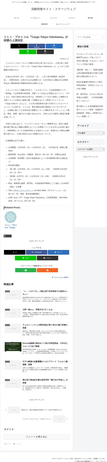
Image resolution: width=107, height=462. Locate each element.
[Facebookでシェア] (25, 46)
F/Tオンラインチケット (24, 185)
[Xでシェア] (14, 46)
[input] (90, 37)
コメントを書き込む (36, 434)
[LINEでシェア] (47, 46)
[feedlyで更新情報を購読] (34, 264)
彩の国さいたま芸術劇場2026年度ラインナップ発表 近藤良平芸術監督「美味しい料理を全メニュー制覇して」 (89, 111)
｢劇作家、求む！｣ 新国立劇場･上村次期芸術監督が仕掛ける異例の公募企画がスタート (90, 73)
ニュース (7, 230)
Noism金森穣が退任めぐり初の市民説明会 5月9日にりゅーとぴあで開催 (89, 85)
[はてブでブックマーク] (36, 46)
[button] (58, 46)
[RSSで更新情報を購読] (39, 264)
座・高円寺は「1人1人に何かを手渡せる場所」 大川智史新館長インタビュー (89, 97)
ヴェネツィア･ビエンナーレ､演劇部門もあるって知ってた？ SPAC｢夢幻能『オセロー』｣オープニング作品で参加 (90, 59)
